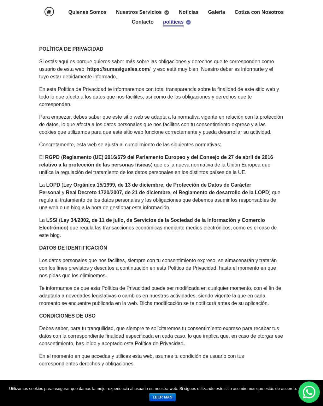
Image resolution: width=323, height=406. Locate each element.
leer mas (162, 397)
